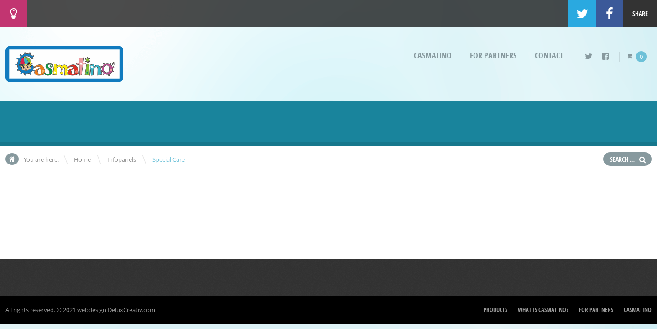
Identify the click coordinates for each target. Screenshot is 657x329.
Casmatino (433, 55)
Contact (549, 55)
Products (495, 310)
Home (82, 159)
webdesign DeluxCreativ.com (116, 310)
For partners (493, 55)
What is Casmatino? (543, 310)
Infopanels (121, 159)
